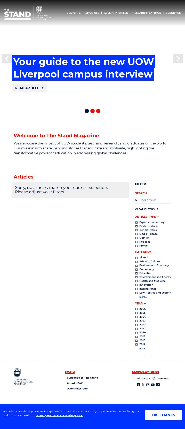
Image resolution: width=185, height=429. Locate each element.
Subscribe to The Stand (82, 377)
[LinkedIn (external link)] (158, 384)
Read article (27, 88)
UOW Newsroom (77, 388)
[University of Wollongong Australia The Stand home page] (28, 13)
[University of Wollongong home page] (24, 376)
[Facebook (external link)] (138, 384)
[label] (153, 200)
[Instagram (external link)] (147, 384)
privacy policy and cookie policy (59, 415)
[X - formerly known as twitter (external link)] (143, 384)
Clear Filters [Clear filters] (145, 209)
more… (143, 297)
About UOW (75, 383)
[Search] (73, 13)
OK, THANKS (163, 415)
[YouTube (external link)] (153, 384)
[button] (7, 58)
